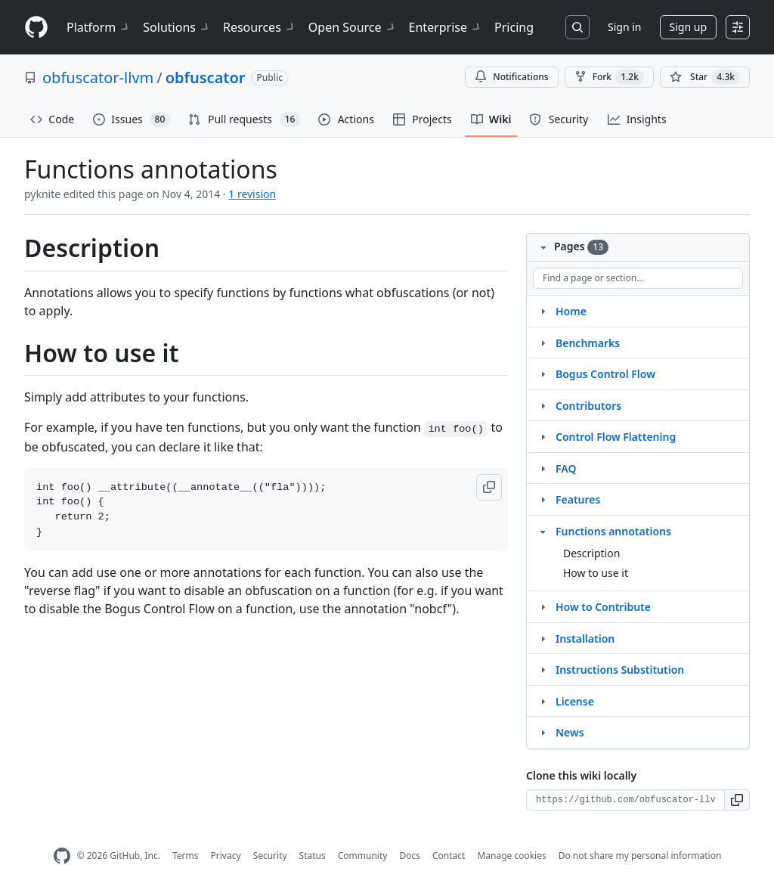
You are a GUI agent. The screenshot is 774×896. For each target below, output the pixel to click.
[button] (489, 487)
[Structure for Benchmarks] (543, 342)
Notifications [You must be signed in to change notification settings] (511, 76)
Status (312, 855)
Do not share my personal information (640, 855)
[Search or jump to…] (577, 27)
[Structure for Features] (543, 499)
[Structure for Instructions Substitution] (543, 669)
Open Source (352, 27)
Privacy (226, 855)
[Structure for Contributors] (543, 405)
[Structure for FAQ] (543, 468)
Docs (409, 855)
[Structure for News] (543, 732)
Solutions (177, 27)
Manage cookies (511, 855)
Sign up (688, 27)
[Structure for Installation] (543, 638)
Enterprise (445, 27)
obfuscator (206, 77)
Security (270, 855)
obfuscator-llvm (97, 77)
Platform (99, 27)
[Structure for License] (543, 701)
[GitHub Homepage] (62, 856)
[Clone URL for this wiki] (625, 800)
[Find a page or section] (638, 278)
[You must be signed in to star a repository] (705, 77)
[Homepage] (36, 27)
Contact (448, 855)
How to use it (595, 573)
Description (591, 553)
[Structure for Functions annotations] (543, 531)
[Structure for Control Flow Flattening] (543, 436)
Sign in (624, 27)
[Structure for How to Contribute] (543, 606)
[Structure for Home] (543, 311)
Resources (259, 27)
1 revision (252, 194)
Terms (185, 855)
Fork (609, 77)
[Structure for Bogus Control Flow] (543, 373)
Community (363, 855)
